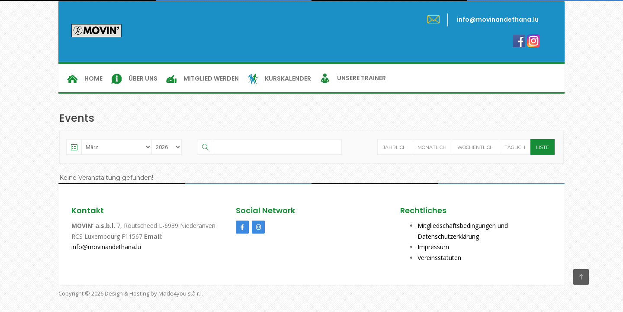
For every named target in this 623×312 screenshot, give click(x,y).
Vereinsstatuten (439, 258)
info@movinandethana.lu (106, 247)
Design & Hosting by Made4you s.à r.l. (154, 293)
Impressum (433, 247)
